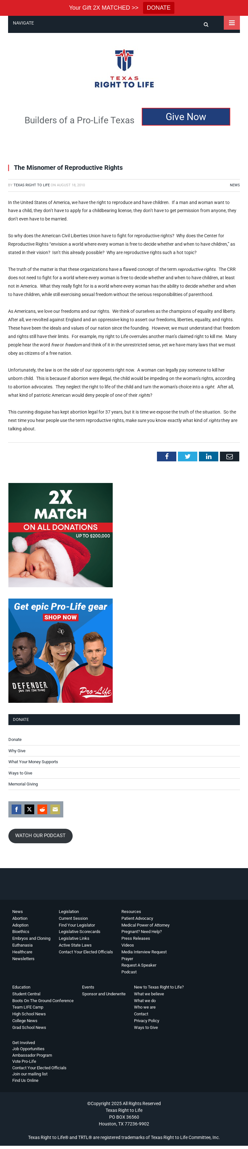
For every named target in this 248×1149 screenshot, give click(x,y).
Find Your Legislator (77, 925)
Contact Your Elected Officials (86, 951)
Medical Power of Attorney (145, 925)
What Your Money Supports (33, 761)
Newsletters (23, 958)
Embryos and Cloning (31, 938)
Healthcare (22, 951)
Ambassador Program (32, 1055)
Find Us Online (25, 1080)
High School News (29, 1013)
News (235, 185)
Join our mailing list (29, 1074)
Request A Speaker (138, 965)
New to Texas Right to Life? (159, 987)
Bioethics (20, 931)
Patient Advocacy (137, 918)
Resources (131, 911)
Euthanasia (22, 945)
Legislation (69, 911)
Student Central (26, 993)
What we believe (149, 993)
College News (24, 1020)
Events (88, 987)
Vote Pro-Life (24, 1061)
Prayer (127, 958)
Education (21, 987)
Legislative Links (74, 938)
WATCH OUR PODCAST (40, 835)
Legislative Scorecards (79, 931)
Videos (127, 945)
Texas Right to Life (32, 185)
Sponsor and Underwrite (104, 993)
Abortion (19, 918)
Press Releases (135, 938)
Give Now (186, 116)
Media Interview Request (144, 951)
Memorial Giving (23, 784)
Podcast (129, 971)
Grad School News (29, 1027)
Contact (141, 1013)
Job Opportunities (28, 1048)
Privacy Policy (146, 1020)
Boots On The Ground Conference (43, 1000)
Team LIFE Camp (27, 1007)
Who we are (145, 1007)
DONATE (159, 8)
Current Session (73, 918)
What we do (145, 1000)
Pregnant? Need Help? (141, 931)
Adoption (20, 925)
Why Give (17, 750)
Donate (15, 739)
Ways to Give (20, 773)
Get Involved (23, 1042)
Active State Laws (75, 945)
